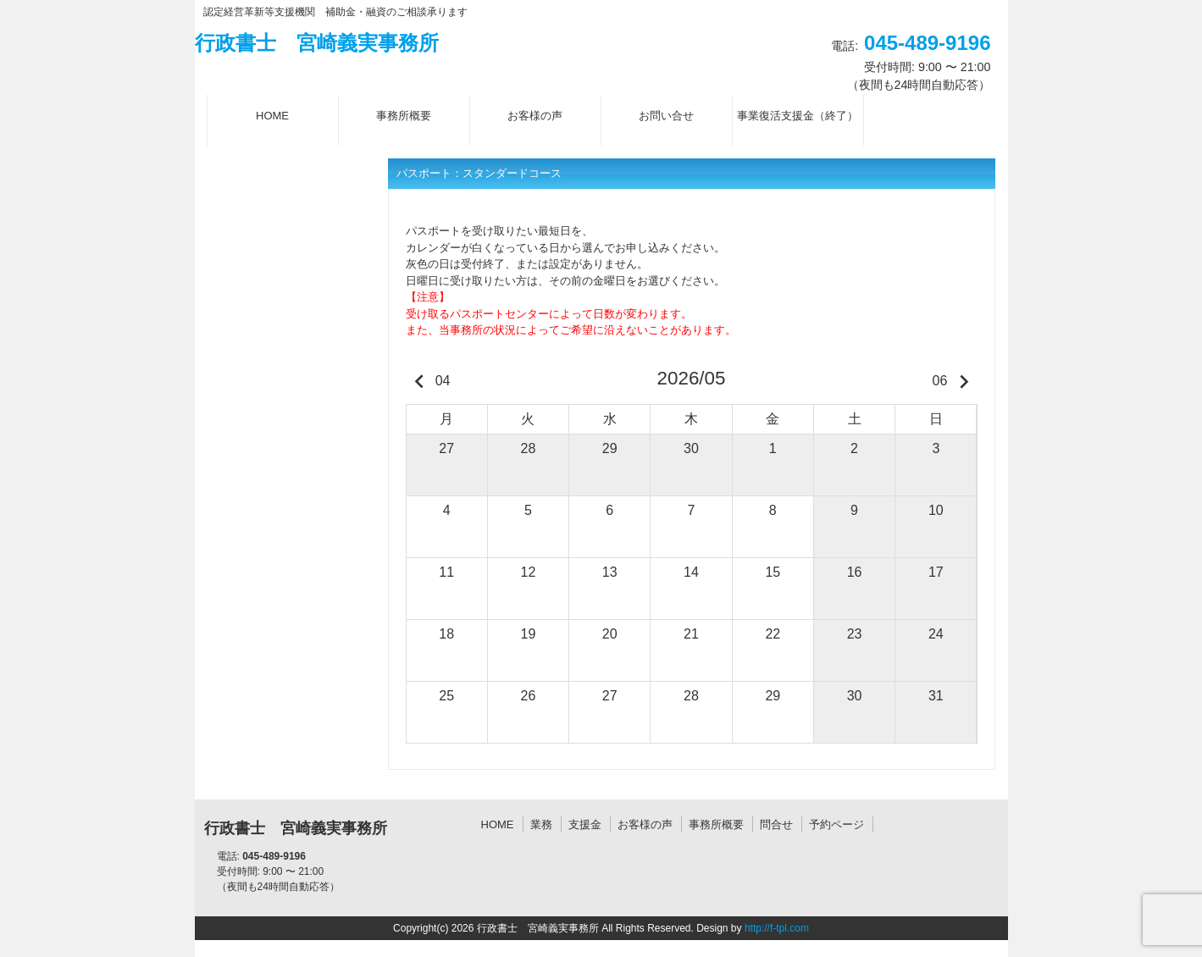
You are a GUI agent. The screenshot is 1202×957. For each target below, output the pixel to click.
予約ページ (836, 824)
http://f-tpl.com (777, 928)
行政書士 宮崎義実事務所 (317, 42)
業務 (541, 824)
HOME (497, 824)
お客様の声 (645, 824)
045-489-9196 (927, 42)
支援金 (584, 824)
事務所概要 (716, 824)
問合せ (776, 824)
